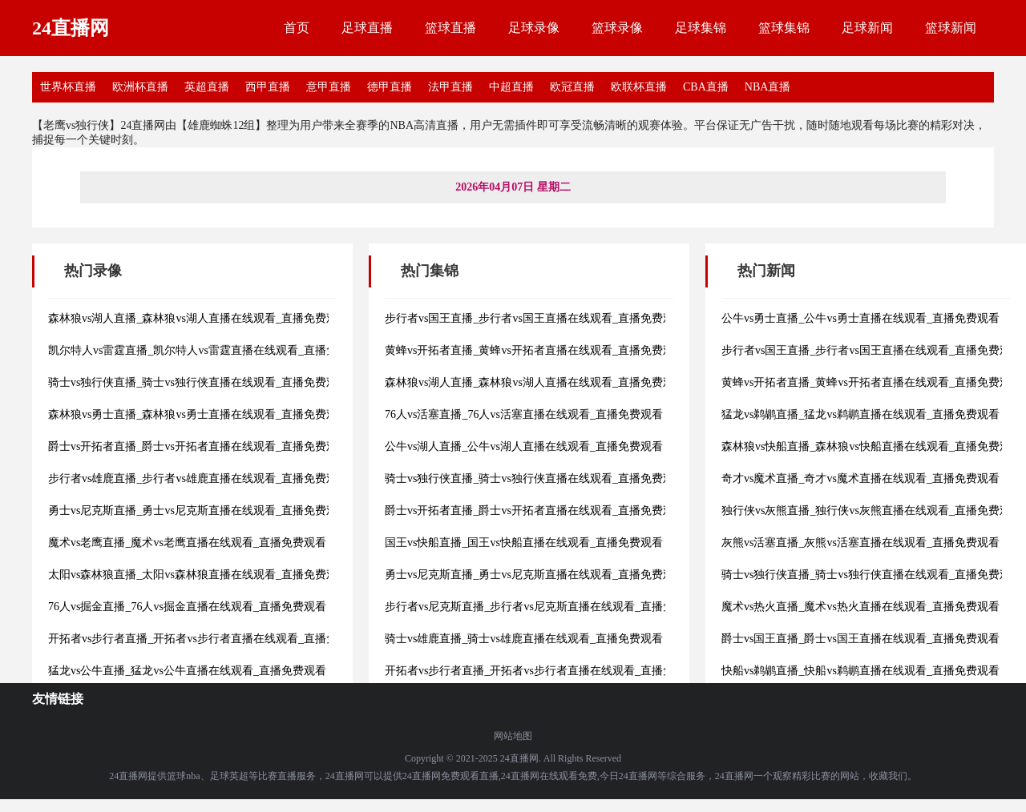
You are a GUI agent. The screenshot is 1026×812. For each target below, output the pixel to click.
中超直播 (511, 87)
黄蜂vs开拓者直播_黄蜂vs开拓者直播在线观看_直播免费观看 (535, 350)
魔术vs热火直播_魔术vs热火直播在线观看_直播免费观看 (860, 607)
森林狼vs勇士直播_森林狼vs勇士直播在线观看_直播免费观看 (198, 414)
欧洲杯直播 (140, 87)
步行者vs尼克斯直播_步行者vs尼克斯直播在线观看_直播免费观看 (546, 607)
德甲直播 (389, 87)
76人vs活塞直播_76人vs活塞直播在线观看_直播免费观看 (524, 414)
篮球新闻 (950, 27)
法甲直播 (450, 87)
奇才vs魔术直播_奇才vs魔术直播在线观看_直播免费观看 (860, 478)
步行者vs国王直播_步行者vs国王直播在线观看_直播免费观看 (535, 318)
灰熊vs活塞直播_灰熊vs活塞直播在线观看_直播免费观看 (860, 543)
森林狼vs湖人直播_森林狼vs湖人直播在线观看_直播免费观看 (198, 318)
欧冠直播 (572, 87)
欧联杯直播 (639, 87)
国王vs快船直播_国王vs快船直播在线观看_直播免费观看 (524, 543)
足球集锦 (700, 27)
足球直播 (367, 27)
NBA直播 (768, 87)
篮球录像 (617, 27)
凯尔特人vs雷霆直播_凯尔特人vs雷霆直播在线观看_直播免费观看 (209, 350)
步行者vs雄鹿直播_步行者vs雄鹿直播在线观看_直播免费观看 (198, 478)
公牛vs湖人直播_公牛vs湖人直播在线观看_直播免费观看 (524, 446)
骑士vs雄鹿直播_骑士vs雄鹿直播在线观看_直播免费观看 (524, 639)
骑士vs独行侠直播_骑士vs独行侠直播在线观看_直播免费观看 (198, 382)
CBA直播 (706, 87)
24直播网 (70, 28)
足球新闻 (867, 27)
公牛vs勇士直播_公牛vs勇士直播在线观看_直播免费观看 (860, 318)
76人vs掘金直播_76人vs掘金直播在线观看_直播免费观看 (187, 607)
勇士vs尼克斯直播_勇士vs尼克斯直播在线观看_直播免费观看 (198, 510)
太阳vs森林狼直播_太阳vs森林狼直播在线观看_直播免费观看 (198, 575)
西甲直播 (267, 87)
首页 (296, 27)
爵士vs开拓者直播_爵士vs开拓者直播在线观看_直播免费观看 (198, 446)
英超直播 (206, 87)
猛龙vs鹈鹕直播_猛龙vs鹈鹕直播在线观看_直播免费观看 (860, 414)
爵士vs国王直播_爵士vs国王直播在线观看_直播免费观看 (860, 639)
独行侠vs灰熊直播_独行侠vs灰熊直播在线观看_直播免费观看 (871, 510)
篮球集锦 (784, 27)
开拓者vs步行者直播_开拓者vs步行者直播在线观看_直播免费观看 (209, 639)
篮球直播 (450, 27)
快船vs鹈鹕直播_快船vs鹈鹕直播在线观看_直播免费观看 (860, 671)
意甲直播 (328, 87)
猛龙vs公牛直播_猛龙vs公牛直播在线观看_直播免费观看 (187, 671)
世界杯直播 (68, 87)
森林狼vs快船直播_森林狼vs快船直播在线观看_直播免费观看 (871, 446)
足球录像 (533, 27)
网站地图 (513, 736)
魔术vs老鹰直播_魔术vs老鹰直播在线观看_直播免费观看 (187, 543)
